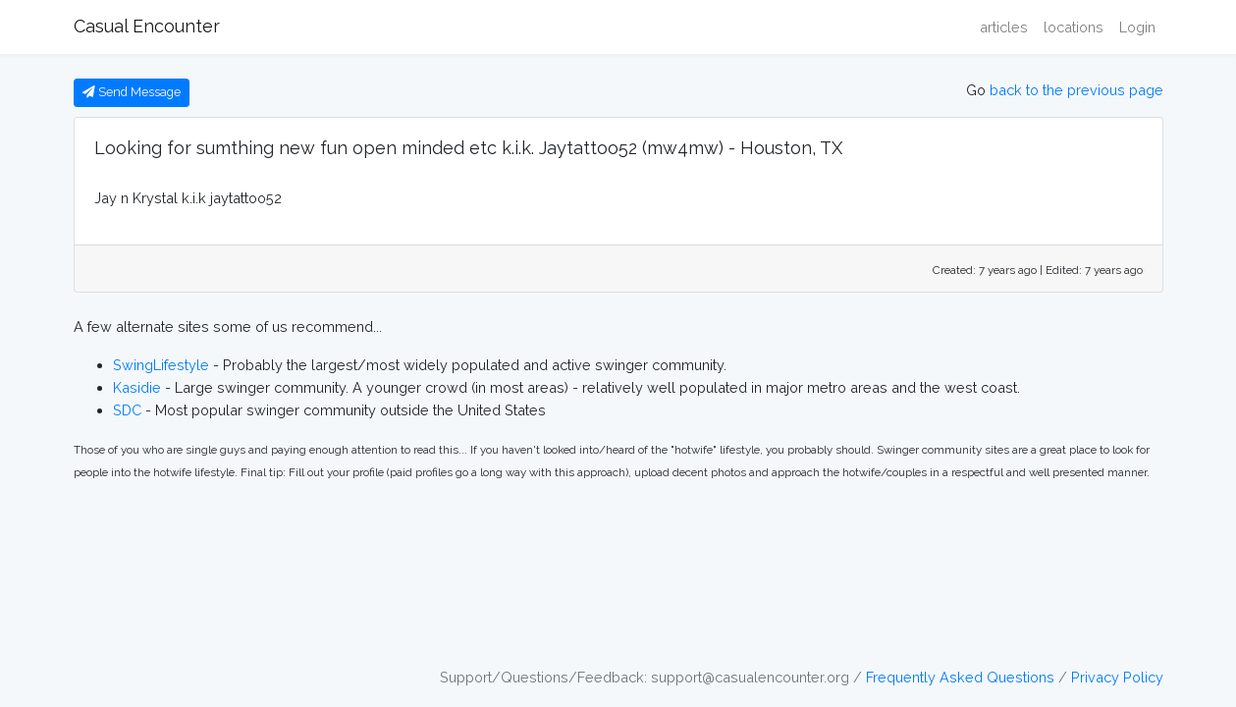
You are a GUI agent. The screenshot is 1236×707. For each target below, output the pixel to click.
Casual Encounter (147, 26)
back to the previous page (1076, 90)
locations (1073, 27)
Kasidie (137, 387)
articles (1004, 27)
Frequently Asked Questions (960, 677)
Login (1137, 27)
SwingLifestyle (161, 364)
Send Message (131, 91)
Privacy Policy (1117, 677)
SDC (127, 410)
